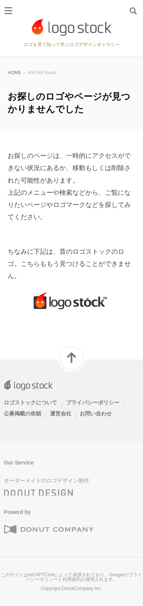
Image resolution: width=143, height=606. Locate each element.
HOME (14, 72)
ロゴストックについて (30, 402)
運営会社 (60, 413)
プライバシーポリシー (92, 402)
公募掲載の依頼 (22, 413)
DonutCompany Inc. (82, 588)
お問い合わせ (96, 413)
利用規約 (72, 579)
